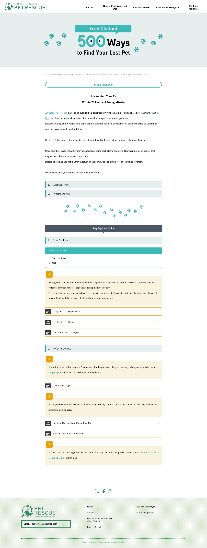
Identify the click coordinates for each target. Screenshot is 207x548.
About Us (89, 7)
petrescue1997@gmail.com (44, 524)
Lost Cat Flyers (58, 185)
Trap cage (53, 372)
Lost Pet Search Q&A (167, 7)
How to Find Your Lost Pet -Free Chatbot (99, 519)
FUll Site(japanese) (193, 7)
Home (90, 506)
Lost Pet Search (141, 7)
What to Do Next (59, 194)
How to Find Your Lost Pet (115, 7)
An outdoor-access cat (56, 112)
